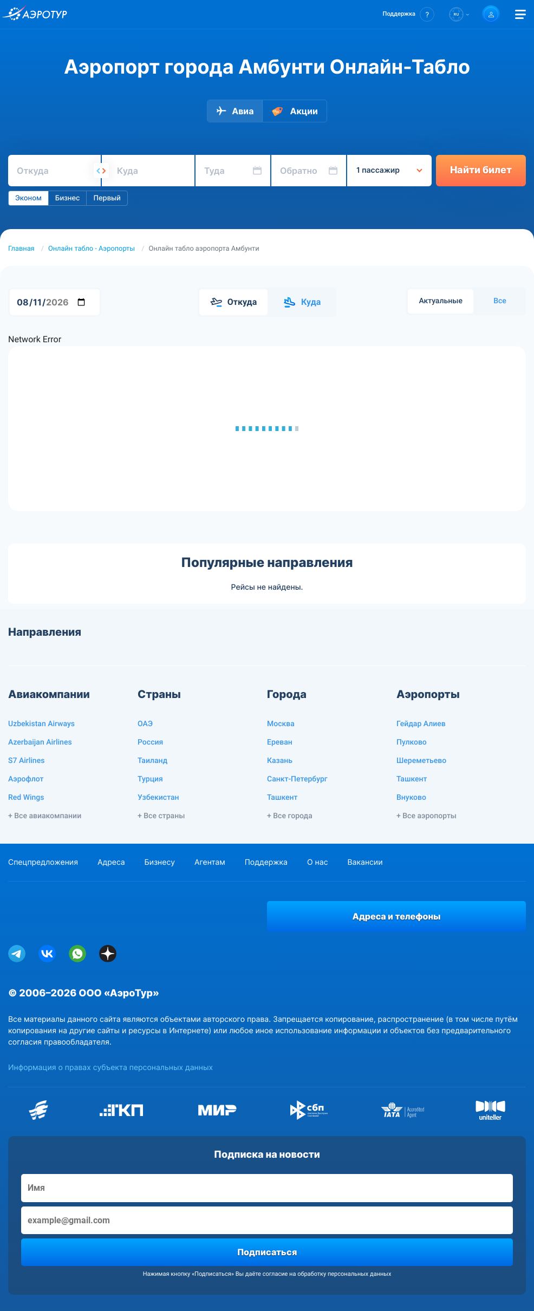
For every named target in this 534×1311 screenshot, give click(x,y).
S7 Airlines (26, 760)
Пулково (411, 742)
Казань (279, 760)
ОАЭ (145, 724)
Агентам (209, 862)
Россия (150, 742)
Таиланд (152, 760)
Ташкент (282, 797)
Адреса (111, 862)
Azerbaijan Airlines (40, 742)
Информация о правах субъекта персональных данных (110, 1067)
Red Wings (26, 797)
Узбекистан (158, 797)
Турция (150, 779)
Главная (21, 249)
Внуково (411, 797)
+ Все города (289, 816)
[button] (408, 14)
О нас (317, 862)
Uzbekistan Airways (41, 724)
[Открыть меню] (520, 14)
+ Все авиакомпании (44, 816)
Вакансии (364, 862)
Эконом (28, 198)
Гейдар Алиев (421, 724)
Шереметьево (421, 760)
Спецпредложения (43, 862)
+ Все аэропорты (426, 816)
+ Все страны (161, 816)
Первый (106, 198)
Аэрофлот (25, 779)
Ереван (279, 742)
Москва (281, 724)
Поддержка (266, 862)
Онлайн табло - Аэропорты (91, 249)
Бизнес (67, 198)
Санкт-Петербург (297, 779)
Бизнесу (160, 862)
